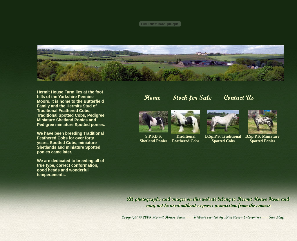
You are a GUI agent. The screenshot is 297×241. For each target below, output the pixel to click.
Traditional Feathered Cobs (185, 138)
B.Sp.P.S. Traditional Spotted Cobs (223, 138)
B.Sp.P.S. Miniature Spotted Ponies (262, 138)
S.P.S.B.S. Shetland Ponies (153, 138)
